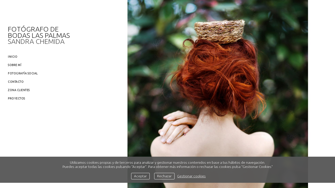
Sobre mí (14, 65)
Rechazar (164, 176)
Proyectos (16, 98)
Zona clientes (19, 90)
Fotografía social (23, 73)
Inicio (12, 56)
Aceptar (140, 176)
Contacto (16, 81)
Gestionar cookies (191, 176)
